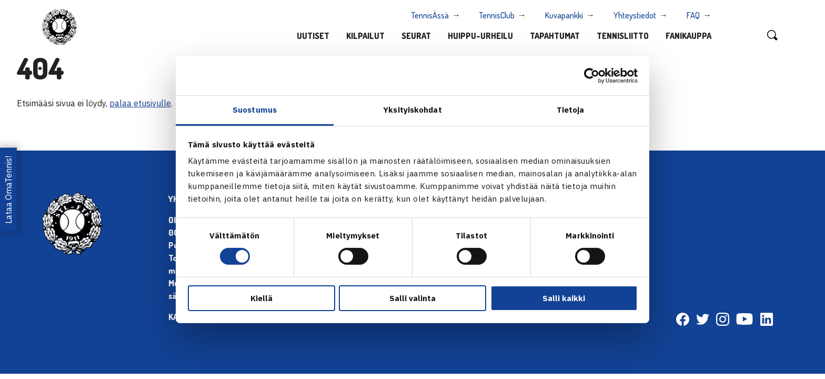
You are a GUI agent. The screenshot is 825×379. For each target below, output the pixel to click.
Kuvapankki (564, 15)
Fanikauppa (688, 36)
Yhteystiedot (634, 15)
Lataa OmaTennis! (8, 189)
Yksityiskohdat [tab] (412, 110)
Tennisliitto (623, 36)
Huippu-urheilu (480, 36)
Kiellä (261, 298)
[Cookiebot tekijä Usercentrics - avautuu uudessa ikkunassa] (592, 75)
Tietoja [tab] (571, 110)
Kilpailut (365, 36)
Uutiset (313, 36)
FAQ (693, 15)
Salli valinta (412, 298)
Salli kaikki (563, 298)
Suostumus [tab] (255, 110)
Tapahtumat (555, 36)
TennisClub (497, 15)
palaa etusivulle (140, 103)
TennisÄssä (430, 15)
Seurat (416, 36)
